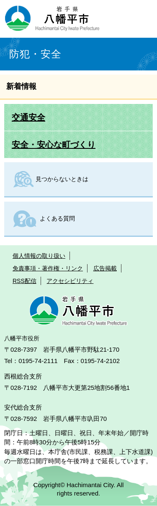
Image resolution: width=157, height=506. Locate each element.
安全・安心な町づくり (53, 144)
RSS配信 (24, 281)
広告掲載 (105, 268)
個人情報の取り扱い (39, 255)
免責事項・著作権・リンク (48, 268)
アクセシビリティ (69, 281)
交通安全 (28, 117)
